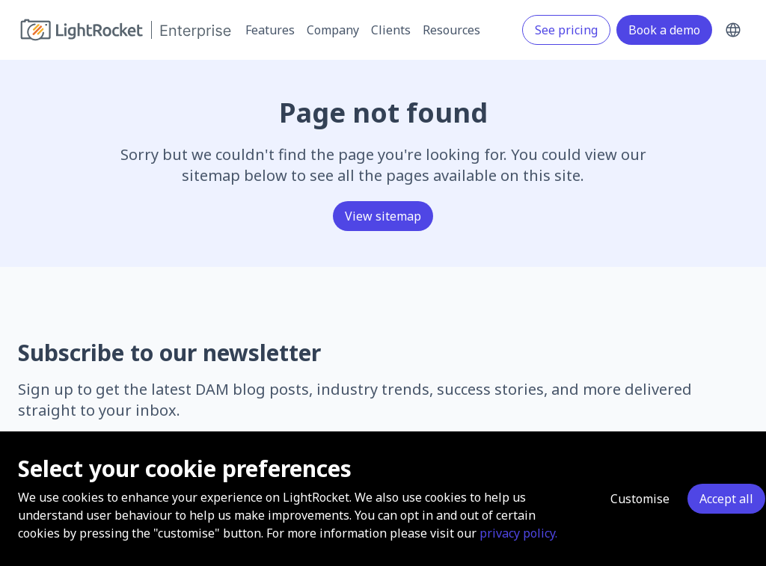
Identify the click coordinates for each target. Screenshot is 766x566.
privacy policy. (518, 533)
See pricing (566, 30)
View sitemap (383, 216)
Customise (640, 498)
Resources (451, 30)
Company (333, 30)
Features (270, 30)
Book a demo (664, 30)
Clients (391, 30)
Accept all (726, 498)
